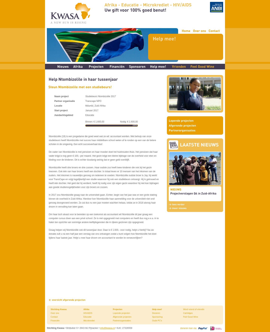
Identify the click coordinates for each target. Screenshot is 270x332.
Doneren (156, 313)
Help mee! (157, 309)
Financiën (55, 320)
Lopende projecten (121, 313)
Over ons (55, 313)
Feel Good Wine (190, 317)
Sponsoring (157, 317)
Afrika (86, 309)
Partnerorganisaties (122, 320)
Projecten (117, 309)
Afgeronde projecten (122, 317)
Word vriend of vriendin (193, 309)
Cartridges (188, 313)
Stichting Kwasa (59, 309)
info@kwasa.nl (107, 328)
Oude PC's (157, 320)
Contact (54, 317)
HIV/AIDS (87, 313)
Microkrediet (89, 320)
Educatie (87, 317)
